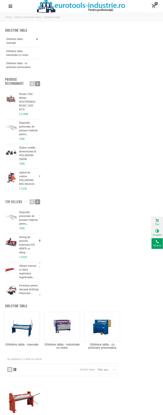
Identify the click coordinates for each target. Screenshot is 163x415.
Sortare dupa (126, 92)
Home (8, 17)
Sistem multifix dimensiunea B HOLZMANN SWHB (27, 153)
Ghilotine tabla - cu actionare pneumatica (18, 65)
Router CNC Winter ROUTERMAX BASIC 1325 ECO (27, 102)
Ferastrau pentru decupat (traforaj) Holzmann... (28, 289)
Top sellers (13, 202)
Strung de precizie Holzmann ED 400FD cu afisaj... (27, 245)
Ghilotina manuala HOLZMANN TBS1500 (64, 148)
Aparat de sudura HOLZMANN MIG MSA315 (26, 178)
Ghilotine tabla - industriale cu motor (17, 53)
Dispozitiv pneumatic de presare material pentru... (28, 128)
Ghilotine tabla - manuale (15, 41)
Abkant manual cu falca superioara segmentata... (27, 271)
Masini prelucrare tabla (28, 17)
